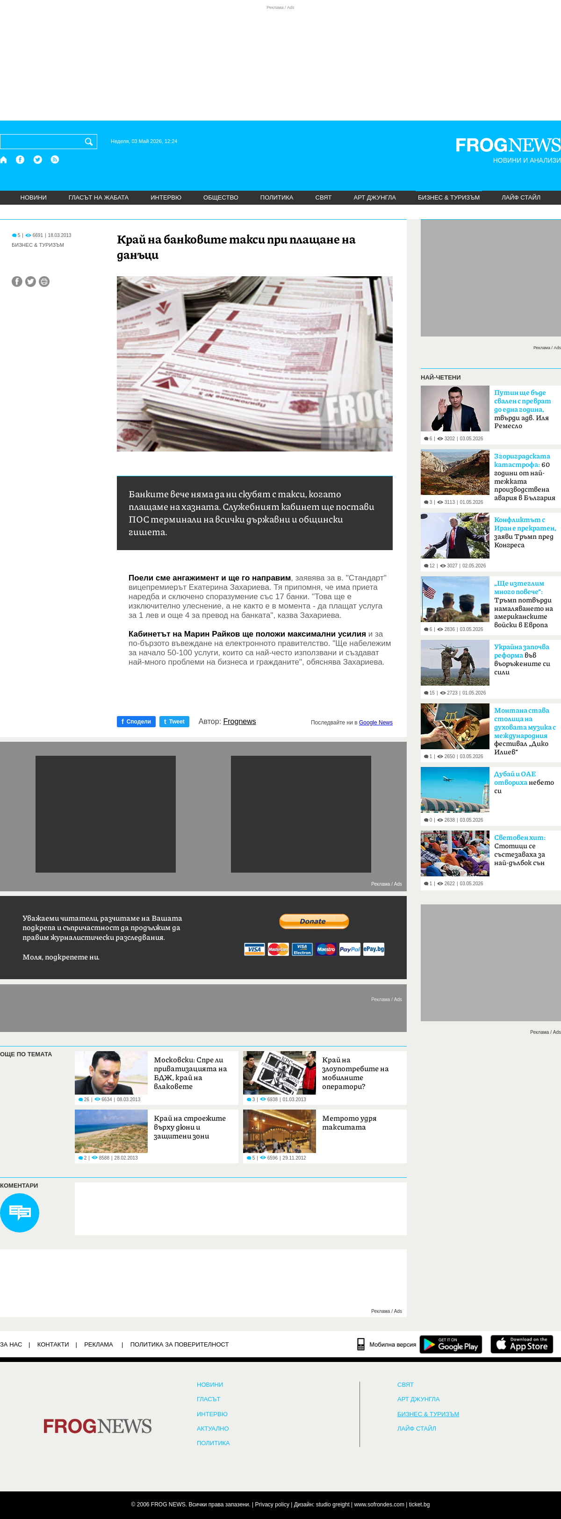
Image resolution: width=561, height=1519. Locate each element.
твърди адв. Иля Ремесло (522, 409)
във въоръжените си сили (522, 660)
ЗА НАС (11, 1344)
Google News (376, 722)
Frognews (239, 721)
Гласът (208, 1399)
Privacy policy (272, 1504)
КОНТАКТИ (53, 1344)
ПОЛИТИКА (277, 197)
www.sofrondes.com (379, 1504)
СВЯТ (324, 197)
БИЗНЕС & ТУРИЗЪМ (449, 197)
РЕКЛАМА (98, 1344)
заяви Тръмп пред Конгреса (525, 533)
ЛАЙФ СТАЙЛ (521, 197)
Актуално (213, 1429)
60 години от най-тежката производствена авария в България (524, 477)
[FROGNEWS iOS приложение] (522, 1344)
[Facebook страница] (20, 159)
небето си (524, 782)
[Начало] (4, 159)
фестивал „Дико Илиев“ (525, 731)
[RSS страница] (55, 159)
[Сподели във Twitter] (30, 281)
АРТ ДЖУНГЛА (374, 197)
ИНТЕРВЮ (166, 197)
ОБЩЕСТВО (220, 197)
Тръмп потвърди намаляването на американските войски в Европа (523, 604)
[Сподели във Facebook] (17, 281)
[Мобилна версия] (387, 1344)
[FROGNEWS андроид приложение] (451, 1344)
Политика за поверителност (179, 1344)
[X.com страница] (38, 159)
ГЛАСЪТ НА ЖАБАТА (99, 197)
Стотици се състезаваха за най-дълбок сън (520, 850)
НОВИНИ (34, 197)
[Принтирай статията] (44, 281)
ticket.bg (419, 1504)
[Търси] (91, 142)
